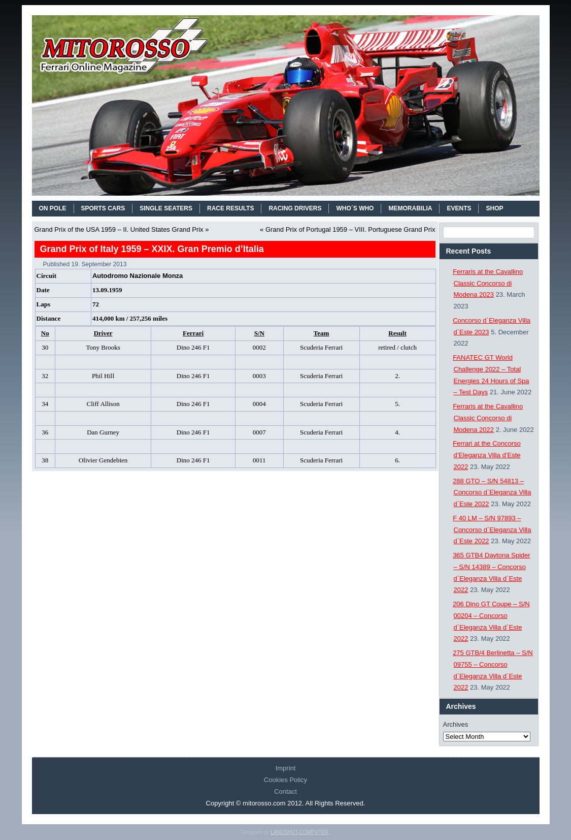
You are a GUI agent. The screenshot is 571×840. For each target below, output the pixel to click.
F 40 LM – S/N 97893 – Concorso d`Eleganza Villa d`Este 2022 (492, 529)
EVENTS (459, 208)
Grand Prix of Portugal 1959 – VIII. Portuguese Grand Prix (350, 229)
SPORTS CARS (103, 208)
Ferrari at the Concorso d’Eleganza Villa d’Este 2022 (487, 455)
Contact (285, 791)
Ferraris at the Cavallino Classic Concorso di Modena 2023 (488, 283)
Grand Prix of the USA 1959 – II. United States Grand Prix (119, 229)
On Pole (52, 208)
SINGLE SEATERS (166, 208)
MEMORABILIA (410, 208)
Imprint (286, 768)
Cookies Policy (285, 780)
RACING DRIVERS (294, 208)
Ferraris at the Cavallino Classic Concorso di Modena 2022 (488, 417)
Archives (455, 724)
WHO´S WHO (355, 208)
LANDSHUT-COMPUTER (299, 832)
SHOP (494, 208)
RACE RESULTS (230, 208)
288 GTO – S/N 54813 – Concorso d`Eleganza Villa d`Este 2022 (492, 492)
